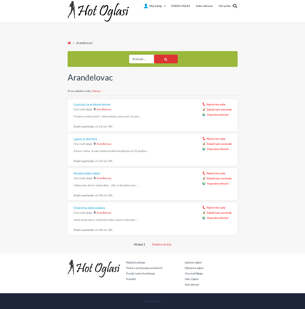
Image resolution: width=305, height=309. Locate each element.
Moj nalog (155, 5)
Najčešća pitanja (135, 262)
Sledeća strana (161, 244)
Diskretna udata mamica (89, 208)
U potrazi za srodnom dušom (92, 104)
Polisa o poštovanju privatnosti (144, 268)
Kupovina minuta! (218, 114)
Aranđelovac (104, 109)
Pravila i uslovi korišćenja (140, 273)
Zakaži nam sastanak (219, 109)
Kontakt (131, 279)
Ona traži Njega (194, 273)
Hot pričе (224, 5)
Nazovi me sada (216, 104)
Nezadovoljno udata (87, 173)
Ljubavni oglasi (193, 262)
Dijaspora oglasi (194, 268)
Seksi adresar (204, 5)
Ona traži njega (83, 109)
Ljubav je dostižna (85, 139)
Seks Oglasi (191, 279)
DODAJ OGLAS (180, 5)
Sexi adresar (192, 284)
